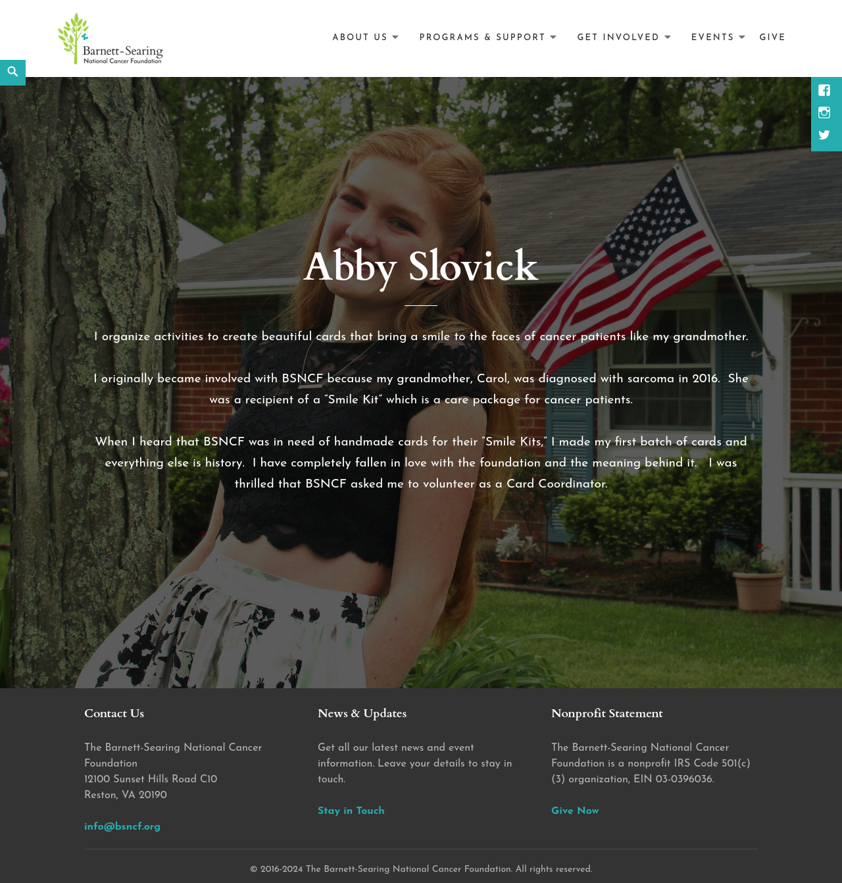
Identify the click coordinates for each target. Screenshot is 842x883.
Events (713, 38)
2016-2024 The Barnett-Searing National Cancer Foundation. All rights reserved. (426, 869)
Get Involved (619, 38)
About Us (359, 38)
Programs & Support (483, 38)
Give (772, 38)
